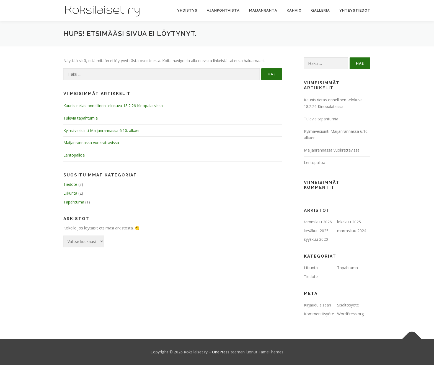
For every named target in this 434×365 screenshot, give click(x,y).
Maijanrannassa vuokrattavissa (91, 142)
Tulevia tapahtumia (80, 118)
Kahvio (294, 10)
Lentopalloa (74, 155)
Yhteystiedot (355, 10)
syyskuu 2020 (316, 239)
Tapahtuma (73, 202)
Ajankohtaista (223, 10)
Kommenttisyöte (319, 313)
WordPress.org (350, 313)
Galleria (320, 10)
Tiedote (70, 184)
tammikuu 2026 (318, 221)
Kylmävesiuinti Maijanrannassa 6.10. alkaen (102, 130)
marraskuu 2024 (351, 230)
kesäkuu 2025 (316, 230)
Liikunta (70, 193)
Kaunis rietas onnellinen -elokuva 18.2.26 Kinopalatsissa (113, 105)
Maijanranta (263, 10)
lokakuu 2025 (349, 221)
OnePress (220, 352)
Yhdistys (187, 10)
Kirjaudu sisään (317, 305)
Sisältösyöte (348, 305)
